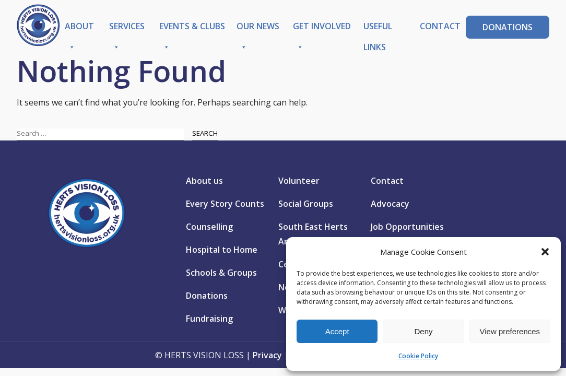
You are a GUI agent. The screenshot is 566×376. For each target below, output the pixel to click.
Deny (423, 331)
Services (127, 28)
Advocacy (390, 203)
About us (204, 180)
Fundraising (209, 318)
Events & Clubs (192, 28)
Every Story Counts (225, 203)
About (79, 28)
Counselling (209, 226)
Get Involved (322, 28)
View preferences (510, 331)
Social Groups (305, 203)
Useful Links (377, 28)
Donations (507, 27)
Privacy (267, 355)
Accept (337, 331)
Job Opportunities (407, 226)
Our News (258, 28)
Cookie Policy (418, 355)
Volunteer (299, 180)
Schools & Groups (221, 272)
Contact (440, 26)
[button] (545, 251)
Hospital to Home (221, 249)
